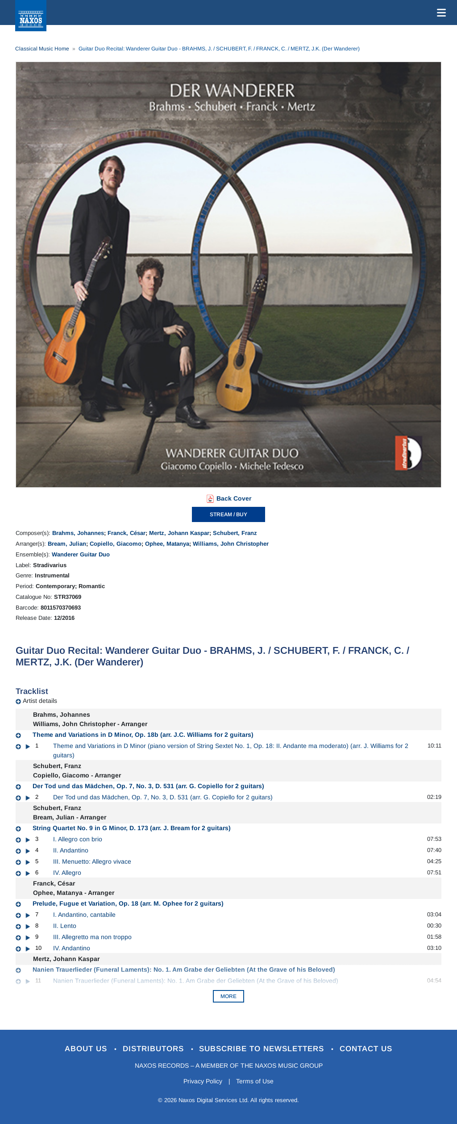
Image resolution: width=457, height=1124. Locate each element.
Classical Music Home (42, 49)
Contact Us (366, 1049)
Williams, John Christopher (231, 543)
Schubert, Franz (235, 533)
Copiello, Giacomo (115, 543)
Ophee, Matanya (167, 543)
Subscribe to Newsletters (263, 1049)
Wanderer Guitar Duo (81, 554)
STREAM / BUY (228, 514)
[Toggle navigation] (439, 12)
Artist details (40, 700)
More (228, 996)
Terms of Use (255, 1081)
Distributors (155, 1049)
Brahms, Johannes (78, 533)
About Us (87, 1049)
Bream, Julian (67, 543)
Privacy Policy (202, 1081)
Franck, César (126, 533)
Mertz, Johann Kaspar (179, 533)
